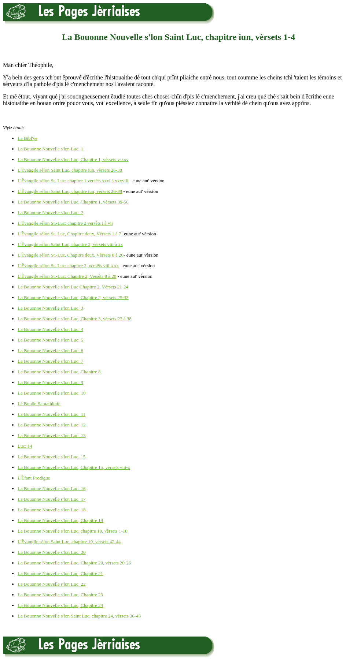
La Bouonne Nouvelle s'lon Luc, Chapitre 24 (60, 605)
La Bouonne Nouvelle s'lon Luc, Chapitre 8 (59, 371)
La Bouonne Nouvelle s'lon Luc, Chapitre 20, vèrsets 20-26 (74, 563)
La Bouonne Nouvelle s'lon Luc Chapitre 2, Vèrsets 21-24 (73, 287)
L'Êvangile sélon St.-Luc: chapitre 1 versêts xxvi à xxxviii (73, 180)
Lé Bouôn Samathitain (39, 403)
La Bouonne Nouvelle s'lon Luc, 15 (51, 456)
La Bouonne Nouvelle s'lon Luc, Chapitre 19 (60, 520)
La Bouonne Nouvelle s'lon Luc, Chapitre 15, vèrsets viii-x (74, 467)
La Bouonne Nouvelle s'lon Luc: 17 (51, 499)
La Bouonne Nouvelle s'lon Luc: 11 (51, 414)
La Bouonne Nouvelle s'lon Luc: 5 (50, 340)
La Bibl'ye (27, 138)
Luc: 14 (25, 446)
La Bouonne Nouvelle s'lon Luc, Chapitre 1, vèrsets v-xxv (73, 159)
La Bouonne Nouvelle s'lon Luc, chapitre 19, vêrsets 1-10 (73, 531)
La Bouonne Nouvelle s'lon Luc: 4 (50, 329)
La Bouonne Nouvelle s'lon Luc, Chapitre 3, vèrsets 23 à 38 (75, 318)
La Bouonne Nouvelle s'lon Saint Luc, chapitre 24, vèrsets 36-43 (79, 616)
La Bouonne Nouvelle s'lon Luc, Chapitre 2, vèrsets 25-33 (73, 297)
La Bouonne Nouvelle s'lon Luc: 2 (50, 212)
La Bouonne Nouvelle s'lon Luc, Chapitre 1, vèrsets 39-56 (73, 202)
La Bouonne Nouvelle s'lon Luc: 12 (51, 425)
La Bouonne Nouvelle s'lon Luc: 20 (51, 552)
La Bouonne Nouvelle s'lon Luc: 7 (50, 361)
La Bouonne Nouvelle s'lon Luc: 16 (51, 488)
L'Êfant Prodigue (34, 478)
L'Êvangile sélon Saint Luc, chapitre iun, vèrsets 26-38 (70, 170)
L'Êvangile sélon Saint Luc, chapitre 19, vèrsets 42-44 (69, 541)
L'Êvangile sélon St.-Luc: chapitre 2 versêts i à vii (65, 223)
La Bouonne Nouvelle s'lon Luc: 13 (51, 435)
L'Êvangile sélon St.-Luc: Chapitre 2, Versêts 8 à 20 (67, 276)
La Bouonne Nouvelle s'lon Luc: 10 (51, 393)
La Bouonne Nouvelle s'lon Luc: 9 (50, 382)
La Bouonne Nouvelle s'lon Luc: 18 (51, 509)
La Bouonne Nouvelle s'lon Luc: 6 (50, 350)
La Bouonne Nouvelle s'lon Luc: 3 (50, 308)
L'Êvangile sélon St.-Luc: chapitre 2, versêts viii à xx (68, 265)
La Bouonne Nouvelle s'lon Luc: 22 (51, 584)
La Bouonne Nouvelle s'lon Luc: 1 (50, 149)
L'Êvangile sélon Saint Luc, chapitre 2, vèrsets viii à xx (70, 244)
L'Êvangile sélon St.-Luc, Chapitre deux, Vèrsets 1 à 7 (69, 233)
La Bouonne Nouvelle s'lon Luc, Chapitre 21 (60, 573)
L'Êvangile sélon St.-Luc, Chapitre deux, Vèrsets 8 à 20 (71, 255)
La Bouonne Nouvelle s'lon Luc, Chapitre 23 (60, 594)
